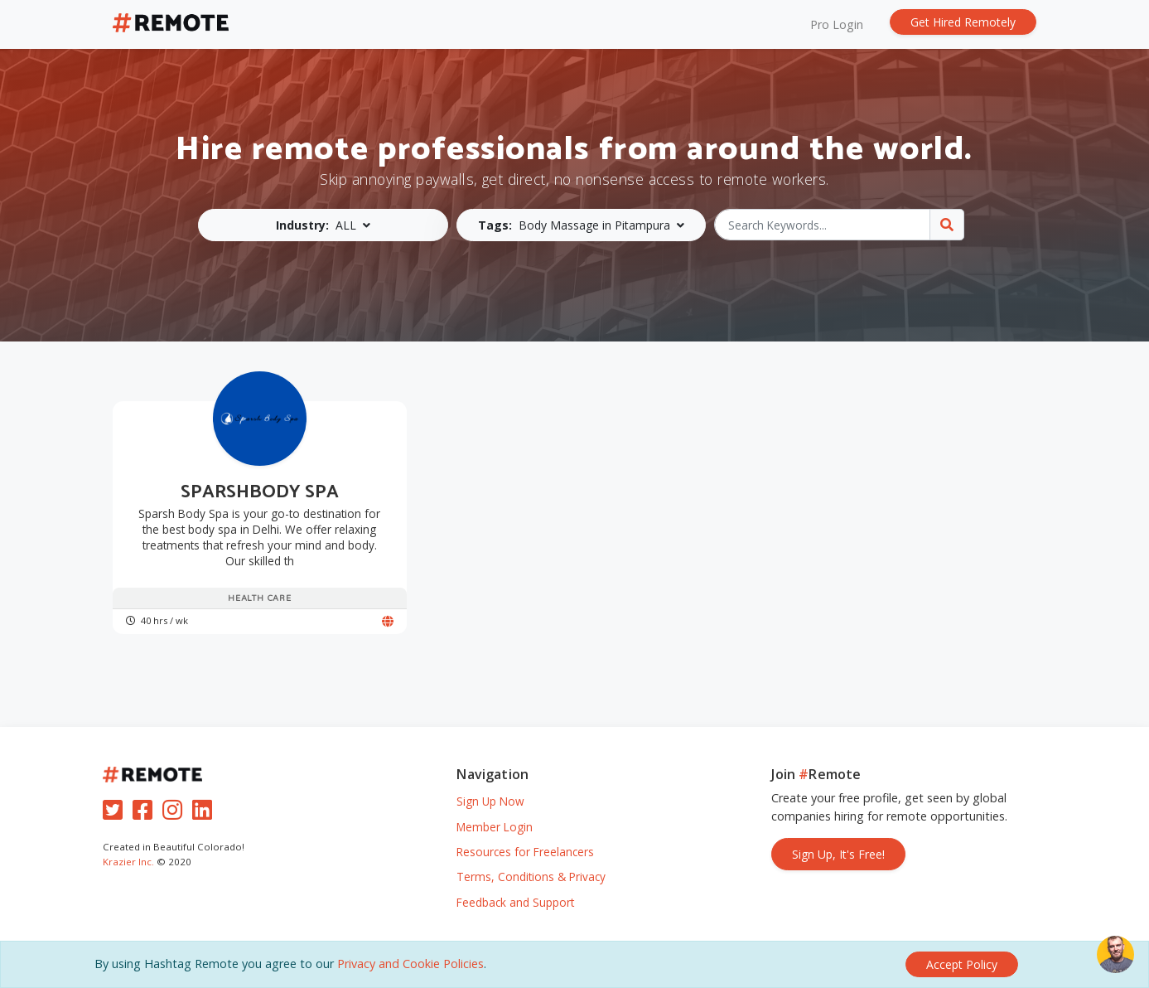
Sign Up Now (490, 801)
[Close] (961, 964)
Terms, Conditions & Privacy (531, 876)
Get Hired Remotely (963, 22)
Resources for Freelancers (525, 852)
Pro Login (836, 24)
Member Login (494, 827)
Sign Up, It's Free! (838, 854)
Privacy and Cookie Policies (410, 963)
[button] (323, 225)
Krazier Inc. (128, 861)
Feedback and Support (515, 902)
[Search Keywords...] (822, 224)
